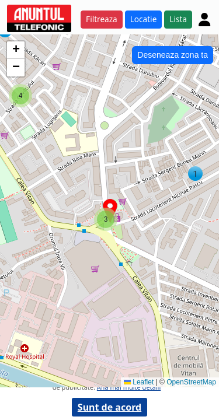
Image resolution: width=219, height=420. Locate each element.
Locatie (143, 18)
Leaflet (139, 382)
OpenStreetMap (191, 382)
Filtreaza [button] (101, 18)
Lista (178, 18)
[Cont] (204, 19)
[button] (195, 173)
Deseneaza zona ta (172, 55)
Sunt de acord (109, 407)
